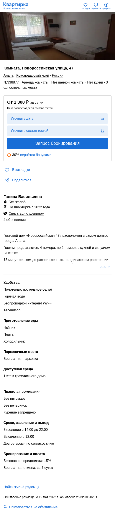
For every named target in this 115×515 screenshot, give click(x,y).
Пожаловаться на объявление (30, 507)
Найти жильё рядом (19, 487)
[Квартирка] (18, 6)
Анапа (8, 75)
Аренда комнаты (35, 82)
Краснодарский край (32, 75)
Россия (57, 75)
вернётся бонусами (35, 155)
